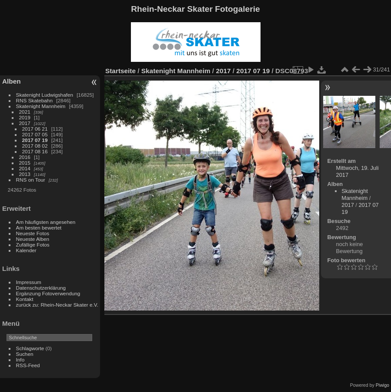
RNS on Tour (30, 179)
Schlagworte (30, 348)
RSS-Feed (28, 365)
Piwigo (382, 385)
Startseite (120, 70)
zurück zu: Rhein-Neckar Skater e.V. (57, 305)
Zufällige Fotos (33, 244)
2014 (24, 168)
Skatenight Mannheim (41, 106)
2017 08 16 (35, 151)
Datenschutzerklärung (41, 288)
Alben (11, 81)
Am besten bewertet (39, 227)
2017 (24, 123)
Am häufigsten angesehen (46, 222)
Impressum (28, 282)
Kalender (26, 250)
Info (20, 359)
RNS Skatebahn (34, 100)
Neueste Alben (33, 239)
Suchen (24, 354)
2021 (24, 112)
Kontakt (24, 299)
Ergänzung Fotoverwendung (48, 293)
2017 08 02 (35, 146)
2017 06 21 (35, 129)
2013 (24, 174)
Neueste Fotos (33, 233)
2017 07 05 (35, 134)
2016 (24, 157)
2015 (24, 163)
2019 (24, 117)
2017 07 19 (35, 140)
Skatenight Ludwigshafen (44, 95)
